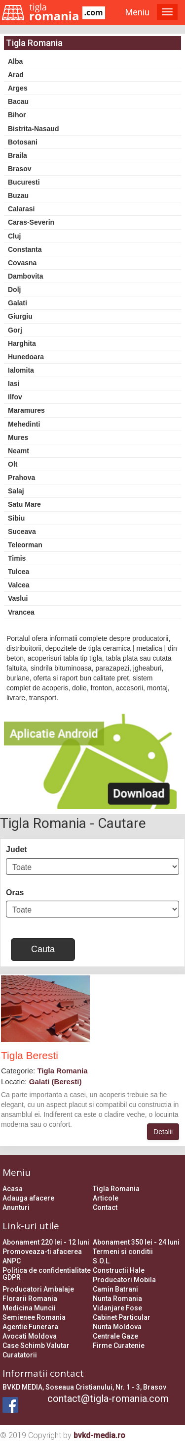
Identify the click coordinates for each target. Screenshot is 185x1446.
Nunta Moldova (117, 1326)
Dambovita (25, 276)
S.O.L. (102, 1260)
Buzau (18, 195)
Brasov (19, 169)
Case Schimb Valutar (36, 1345)
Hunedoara (26, 357)
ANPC (11, 1260)
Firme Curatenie (119, 1345)
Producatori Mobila (124, 1279)
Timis (17, 558)
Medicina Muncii (29, 1307)
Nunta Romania (117, 1298)
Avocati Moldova (29, 1336)
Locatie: (41, 1081)
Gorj (15, 330)
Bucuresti (24, 182)
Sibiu (16, 518)
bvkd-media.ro (99, 1435)
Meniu (137, 12)
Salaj (16, 491)
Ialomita (21, 370)
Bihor (17, 115)
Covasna (22, 263)
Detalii (163, 1132)
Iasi (13, 383)
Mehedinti (24, 424)
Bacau (18, 101)
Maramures (26, 410)
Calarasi (21, 209)
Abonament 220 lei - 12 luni (45, 1242)
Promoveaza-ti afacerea (42, 1251)
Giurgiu (20, 316)
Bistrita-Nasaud (33, 129)
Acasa (12, 1188)
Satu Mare (24, 504)
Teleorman (25, 545)
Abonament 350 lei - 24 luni (136, 1242)
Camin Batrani (115, 1289)
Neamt (18, 451)
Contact (105, 1207)
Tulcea (18, 572)
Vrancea (21, 612)
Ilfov (15, 397)
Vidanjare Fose (117, 1307)
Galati (17, 303)
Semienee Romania (34, 1317)
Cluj (14, 236)
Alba (15, 61)
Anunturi (16, 1207)
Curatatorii (19, 1354)
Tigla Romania (116, 1188)
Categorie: (44, 1070)
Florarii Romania (29, 1298)
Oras (15, 892)
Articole (105, 1198)
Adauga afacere (28, 1198)
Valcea (19, 585)
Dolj (14, 289)
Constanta (24, 249)
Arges (18, 88)
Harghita (22, 343)
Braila (17, 155)
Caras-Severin (31, 222)
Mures (18, 437)
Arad (16, 75)
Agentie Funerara (30, 1326)
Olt (12, 464)
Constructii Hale (119, 1270)
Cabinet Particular (121, 1317)
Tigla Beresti (29, 1055)
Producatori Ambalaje (38, 1289)
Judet (16, 849)
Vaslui (18, 598)
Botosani (22, 142)
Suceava (22, 531)
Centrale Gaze (115, 1336)
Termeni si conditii (123, 1251)
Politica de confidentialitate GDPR (46, 1274)
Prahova (21, 478)
